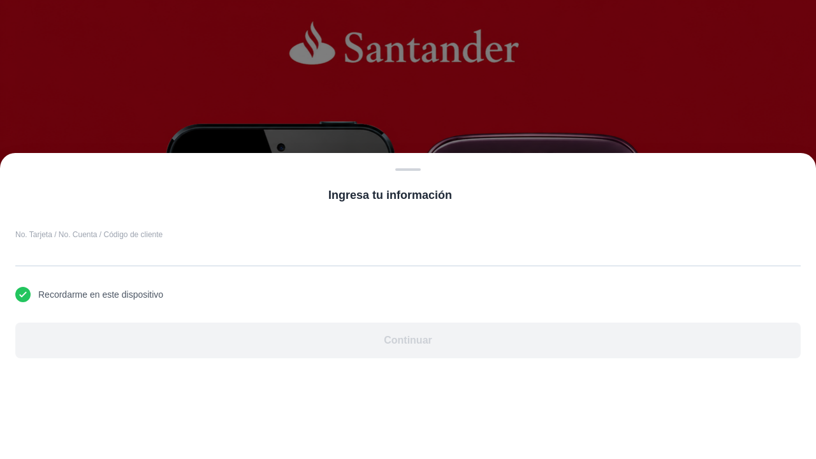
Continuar (408, 340)
